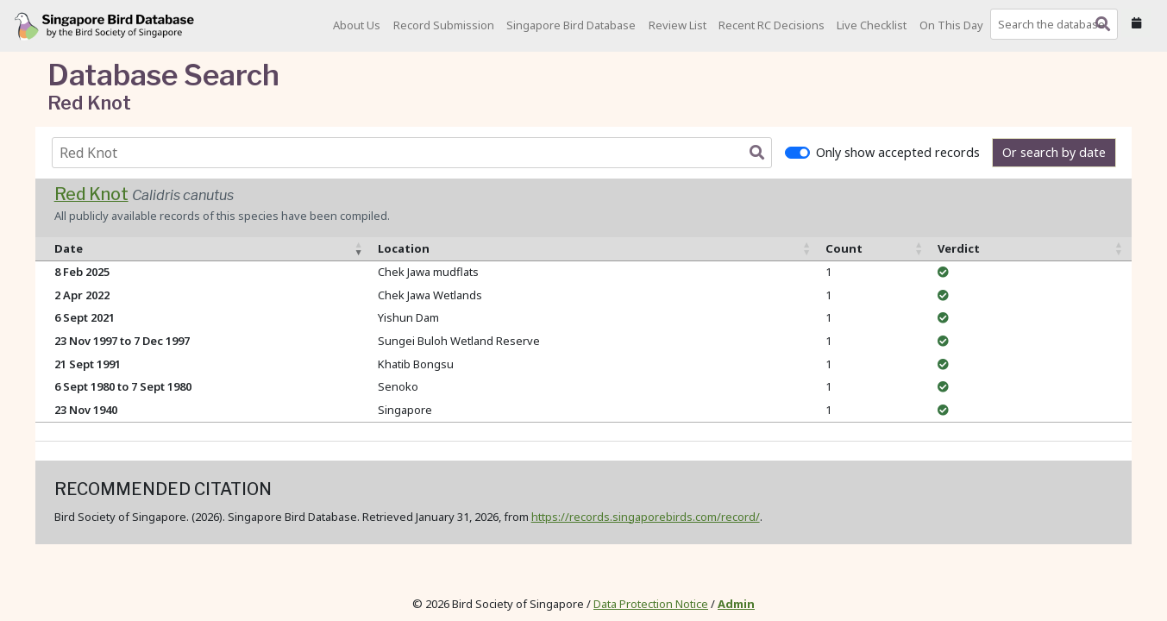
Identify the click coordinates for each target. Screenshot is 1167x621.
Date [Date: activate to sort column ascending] (68, 248)
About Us (356, 25)
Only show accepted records (898, 152)
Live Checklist (872, 25)
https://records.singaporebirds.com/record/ (645, 516)
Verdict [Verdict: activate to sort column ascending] (959, 248)
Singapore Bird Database (571, 25)
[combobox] (1057, 24)
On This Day (951, 25)
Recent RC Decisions (771, 25)
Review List (677, 25)
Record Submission (443, 25)
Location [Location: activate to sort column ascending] (404, 248)
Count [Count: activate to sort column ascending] (844, 248)
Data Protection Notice (650, 604)
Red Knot (91, 194)
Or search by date (1054, 152)
